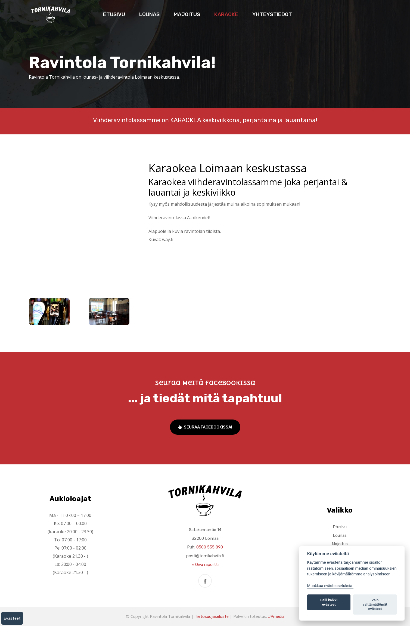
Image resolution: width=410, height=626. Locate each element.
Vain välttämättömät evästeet (375, 604)
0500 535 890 (209, 547)
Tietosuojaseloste (212, 616)
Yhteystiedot (272, 14)
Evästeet (12, 618)
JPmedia (276, 616)
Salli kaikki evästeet (328, 602)
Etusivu (114, 14)
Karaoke (226, 14)
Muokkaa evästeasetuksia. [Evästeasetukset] (330, 586)
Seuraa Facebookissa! (205, 427)
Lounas (149, 14)
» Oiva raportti (205, 564)
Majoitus (187, 14)
